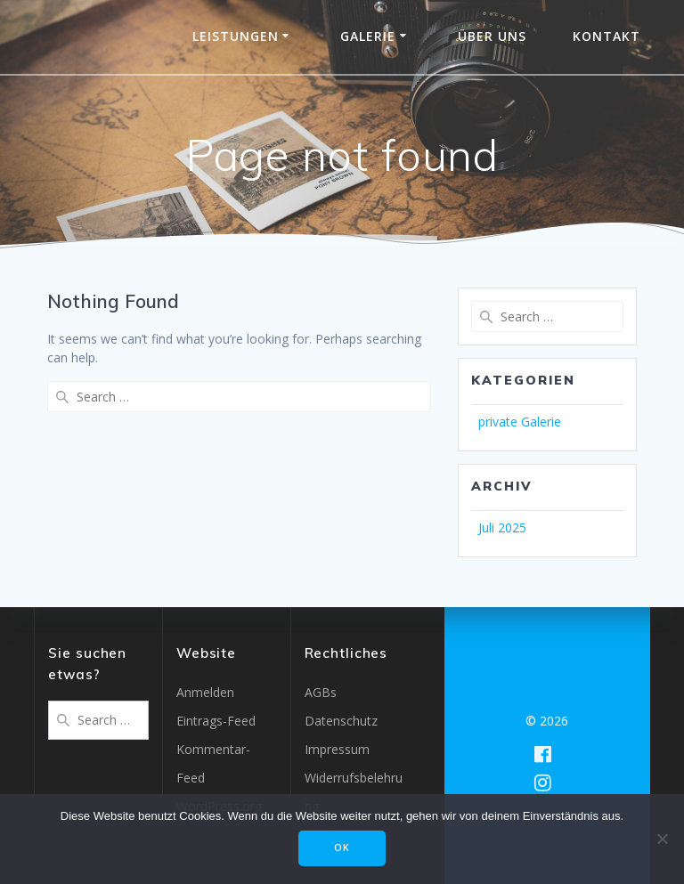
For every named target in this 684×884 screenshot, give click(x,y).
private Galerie (519, 421)
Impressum (337, 749)
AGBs (321, 692)
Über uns (492, 36)
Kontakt (606, 36)
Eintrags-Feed (216, 720)
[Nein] (662, 839)
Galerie (367, 36)
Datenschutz (341, 720)
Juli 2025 (502, 527)
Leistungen (235, 36)
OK (342, 847)
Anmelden (205, 692)
